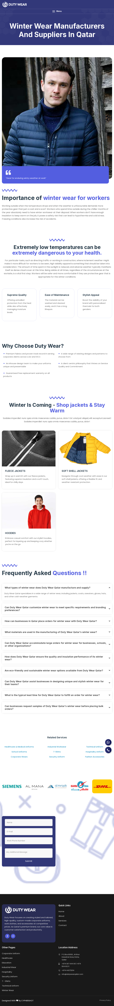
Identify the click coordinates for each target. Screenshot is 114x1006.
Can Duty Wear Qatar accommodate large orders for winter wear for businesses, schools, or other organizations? (55, 644)
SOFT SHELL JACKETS (75, 471)
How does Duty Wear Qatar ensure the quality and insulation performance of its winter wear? (54, 658)
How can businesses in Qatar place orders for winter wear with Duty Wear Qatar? (51, 621)
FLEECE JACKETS (15, 471)
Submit (28, 861)
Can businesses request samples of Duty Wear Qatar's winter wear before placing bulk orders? (54, 707)
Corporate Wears (19, 756)
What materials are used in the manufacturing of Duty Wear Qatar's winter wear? (51, 632)
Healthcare (7, 958)
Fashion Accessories (94, 756)
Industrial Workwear (57, 746)
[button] (57, 11)
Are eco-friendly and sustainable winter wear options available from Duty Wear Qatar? (54, 670)
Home (61, 911)
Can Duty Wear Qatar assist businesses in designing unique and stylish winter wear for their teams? (54, 683)
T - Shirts (6, 981)
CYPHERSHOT (27, 1000)
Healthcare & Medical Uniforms (19, 746)
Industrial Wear (9, 967)
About (61, 916)
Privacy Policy (105, 1000)
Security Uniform (57, 756)
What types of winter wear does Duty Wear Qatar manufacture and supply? (47, 587)
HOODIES (10, 533)
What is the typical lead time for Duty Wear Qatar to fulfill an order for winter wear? (52, 695)
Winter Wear (8, 990)
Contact (63, 925)
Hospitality (7, 972)
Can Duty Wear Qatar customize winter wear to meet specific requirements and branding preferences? (55, 609)
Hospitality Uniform (95, 751)
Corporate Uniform (11, 953)
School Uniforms (19, 751)
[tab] (57, 587)
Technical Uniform (94, 746)
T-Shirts (57, 751)
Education (6, 962)
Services (62, 920)
